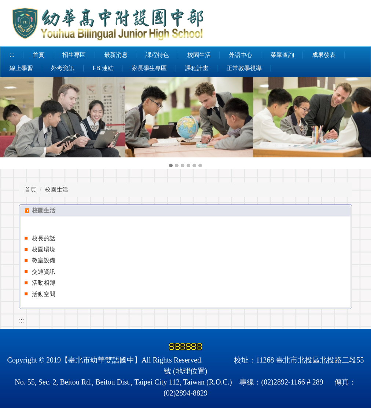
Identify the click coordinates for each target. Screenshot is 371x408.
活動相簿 (43, 283)
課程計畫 (197, 68)
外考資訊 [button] (62, 68)
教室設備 (43, 260)
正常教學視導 (244, 68)
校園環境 (43, 249)
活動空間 (43, 294)
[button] (9, 123)
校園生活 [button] (199, 55)
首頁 (38, 55)
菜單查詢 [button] (282, 55)
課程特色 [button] (157, 55)
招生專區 (74, 55)
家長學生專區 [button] (149, 68)
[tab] (171, 165)
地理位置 (190, 371)
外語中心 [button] (240, 55)
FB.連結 (103, 68)
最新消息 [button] (116, 55)
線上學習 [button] (21, 68)
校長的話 (43, 238)
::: (12, 55)
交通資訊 (43, 272)
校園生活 (56, 189)
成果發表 (323, 55)
